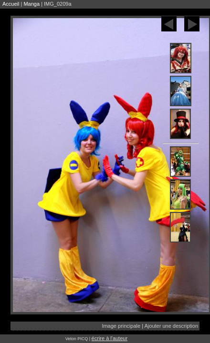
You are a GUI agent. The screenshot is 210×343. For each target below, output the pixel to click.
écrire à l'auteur (109, 338)
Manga (31, 4)
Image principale (121, 326)
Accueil (10, 4)
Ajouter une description (171, 326)
